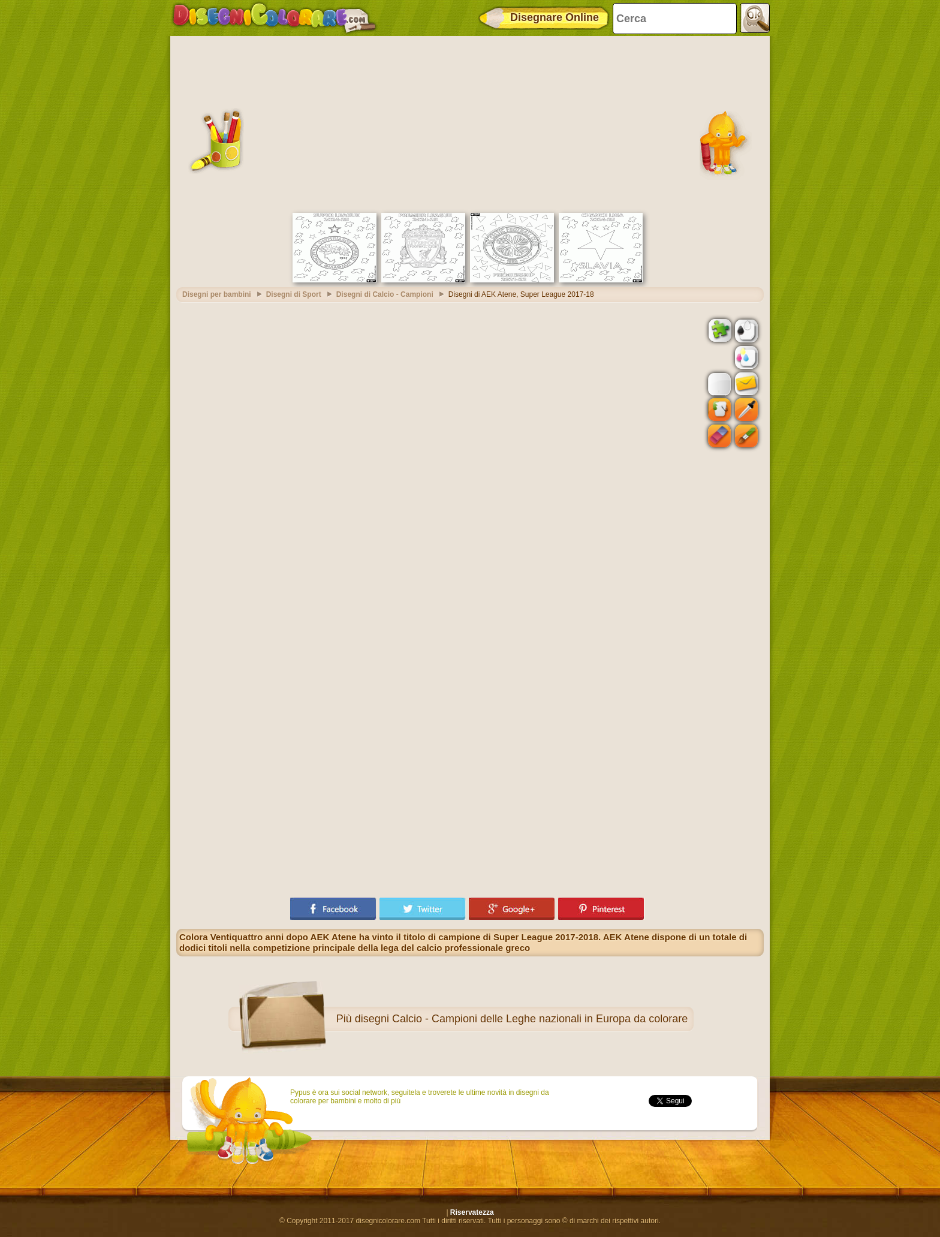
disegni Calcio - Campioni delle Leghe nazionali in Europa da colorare (521, 1019)
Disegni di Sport (293, 294)
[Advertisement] (470, 123)
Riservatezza (472, 1212)
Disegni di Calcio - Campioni (384, 294)
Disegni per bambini (216, 294)
